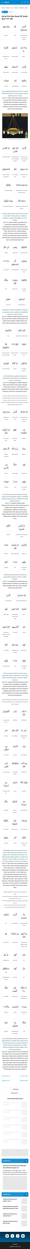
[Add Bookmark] (11, 12)
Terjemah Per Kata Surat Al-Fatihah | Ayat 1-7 (10, 1200)
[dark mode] (25, 2)
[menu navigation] (2, 2)
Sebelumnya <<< (6, 1076)
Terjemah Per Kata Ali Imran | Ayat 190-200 (10, 1222)
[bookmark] (27, 2)
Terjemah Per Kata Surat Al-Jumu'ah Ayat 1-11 (10, 1214)
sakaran (6, 2)
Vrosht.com (18, 1246)
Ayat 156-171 (6, 1080)
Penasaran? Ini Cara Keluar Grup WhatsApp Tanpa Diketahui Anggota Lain (14, 1166)
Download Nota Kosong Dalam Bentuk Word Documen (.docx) (10, 1207)
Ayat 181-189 (24, 1080)
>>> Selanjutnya (23, 1076)
